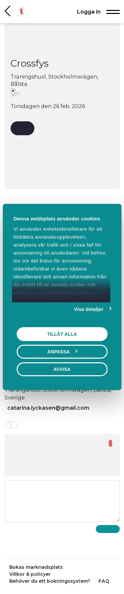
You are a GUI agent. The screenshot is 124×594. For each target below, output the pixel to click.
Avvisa (62, 369)
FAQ (104, 581)
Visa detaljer (88, 309)
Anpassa (62, 351)
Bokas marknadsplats (36, 567)
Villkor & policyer (30, 574)
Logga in (89, 11)
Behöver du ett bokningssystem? (50, 581)
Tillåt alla (62, 334)
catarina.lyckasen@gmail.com (48, 407)
